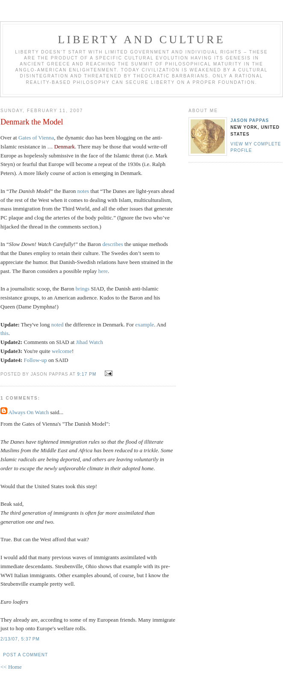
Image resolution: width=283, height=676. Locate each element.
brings (83, 288)
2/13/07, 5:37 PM (20, 639)
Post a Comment (25, 654)
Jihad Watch (89, 342)
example (144, 324)
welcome (62, 351)
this (4, 333)
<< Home (11, 667)
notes (83, 191)
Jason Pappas (249, 120)
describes (112, 244)
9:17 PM (87, 374)
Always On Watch (29, 412)
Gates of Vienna (36, 137)
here (103, 271)
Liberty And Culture (141, 39)
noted (58, 324)
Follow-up (36, 360)
